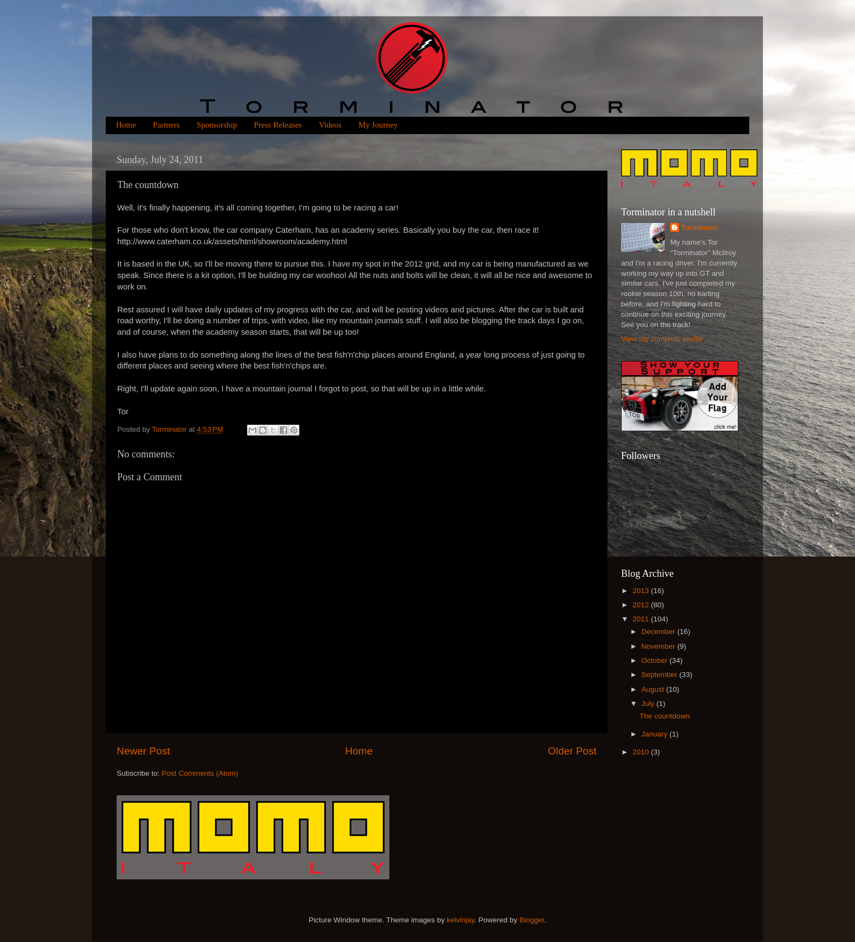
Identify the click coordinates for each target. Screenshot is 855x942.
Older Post (572, 751)
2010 (642, 752)
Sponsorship (217, 124)
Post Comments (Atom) (200, 773)
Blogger (532, 920)
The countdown (665, 716)
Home (126, 124)
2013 (642, 591)
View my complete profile (662, 339)
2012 (642, 605)
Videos (330, 124)
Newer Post (143, 751)
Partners (166, 124)
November (659, 646)
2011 (642, 619)
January (655, 734)
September (660, 675)
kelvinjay (460, 920)
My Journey (378, 124)
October (655, 660)
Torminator (700, 228)
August (653, 689)
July (649, 703)
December (659, 631)
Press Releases (278, 124)
